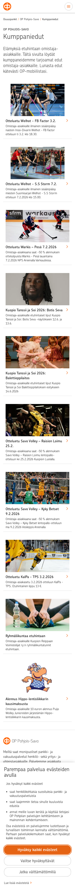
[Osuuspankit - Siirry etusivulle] (7, 6)
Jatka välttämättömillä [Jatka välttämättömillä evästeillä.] (37, 872)
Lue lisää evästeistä (16, 883)
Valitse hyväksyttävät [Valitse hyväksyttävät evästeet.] (37, 861)
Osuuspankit (10, 19)
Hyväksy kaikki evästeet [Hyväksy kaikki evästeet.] (37, 849)
